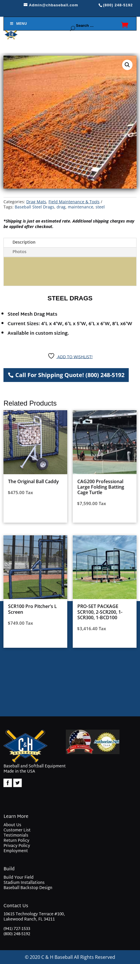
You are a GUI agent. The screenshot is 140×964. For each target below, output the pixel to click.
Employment (15, 851)
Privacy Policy (16, 846)
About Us (12, 825)
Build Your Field (18, 877)
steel (100, 207)
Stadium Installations (23, 882)
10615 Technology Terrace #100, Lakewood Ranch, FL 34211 (34, 917)
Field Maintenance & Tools (74, 201)
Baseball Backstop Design (27, 888)
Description (24, 242)
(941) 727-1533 (16, 929)
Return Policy (16, 840)
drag (61, 207)
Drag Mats (36, 201)
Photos (19, 252)
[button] (127, 65)
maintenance (80, 207)
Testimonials (15, 835)
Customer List (17, 830)
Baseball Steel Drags (34, 207)
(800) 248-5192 (16, 934)
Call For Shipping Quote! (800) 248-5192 (69, 375)
